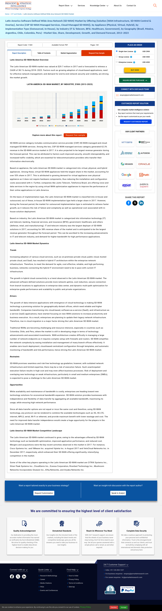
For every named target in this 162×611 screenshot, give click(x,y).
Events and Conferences (48, 590)
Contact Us (131, 5)
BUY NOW (135, 70)
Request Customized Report (136, 122)
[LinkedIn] (24, 576)
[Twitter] (18, 576)
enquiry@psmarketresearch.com (130, 95)
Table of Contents (43, 53)
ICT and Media (16, 14)
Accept (123, 607)
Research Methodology (47, 576)
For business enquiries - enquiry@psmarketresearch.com (126, 574)
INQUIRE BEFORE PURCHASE (135, 80)
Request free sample (75, 135)
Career (41, 579)
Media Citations (45, 583)
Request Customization (44, 493)
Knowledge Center (99, 5)
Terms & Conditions (75, 583)
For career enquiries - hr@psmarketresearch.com (123, 577)
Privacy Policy (73, 579)
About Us (118, 5)
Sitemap (71, 587)
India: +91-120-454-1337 (114, 570)
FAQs (41, 587)
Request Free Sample (97, 53)
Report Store (66, 5)
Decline (114, 607)
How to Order (72, 576)
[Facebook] (12, 576)
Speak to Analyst (118, 493)
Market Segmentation (69, 53)
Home (7, 14)
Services (81, 5)
